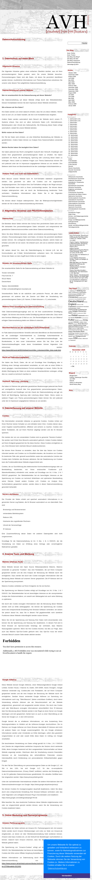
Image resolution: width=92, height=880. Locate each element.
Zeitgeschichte (72, 171)
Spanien (70, 336)
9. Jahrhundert (72, 133)
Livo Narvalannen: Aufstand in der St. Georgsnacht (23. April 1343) (78, 281)
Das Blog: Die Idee (72, 58)
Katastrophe (81, 315)
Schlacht (71, 334)
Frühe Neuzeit (72, 164)
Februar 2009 (72, 85)
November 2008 (73, 89)
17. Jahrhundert (73, 148)
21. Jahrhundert (73, 155)
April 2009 (71, 82)
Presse (82, 328)
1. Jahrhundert (72, 122)
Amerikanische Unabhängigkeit (79, 292)
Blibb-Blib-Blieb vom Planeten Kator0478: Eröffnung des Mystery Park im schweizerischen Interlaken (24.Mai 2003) (78, 265)
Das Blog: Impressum (73, 60)
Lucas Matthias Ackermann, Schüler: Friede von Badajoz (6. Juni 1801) (79, 259)
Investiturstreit (80, 313)
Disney (85, 301)
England (72, 304)
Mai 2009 (71, 80)
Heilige (70, 311)
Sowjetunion (86, 334)
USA (75, 338)
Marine (70, 324)
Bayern (83, 294)
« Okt (72, 366)
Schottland (76, 334)
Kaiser (75, 315)
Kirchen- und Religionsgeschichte (78, 216)
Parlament (74, 328)
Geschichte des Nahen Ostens (77, 194)
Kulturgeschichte (73, 221)
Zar (69, 340)
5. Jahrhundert (72, 128)
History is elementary (76, 382)
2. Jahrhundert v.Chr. (74, 119)
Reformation (80, 329)
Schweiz (81, 334)
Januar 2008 (72, 105)
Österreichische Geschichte (76, 201)
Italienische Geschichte (75, 196)
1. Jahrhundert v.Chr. (74, 120)
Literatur (76, 322)
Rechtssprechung (72, 329)
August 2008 (72, 93)
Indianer (75, 313)
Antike (70, 159)
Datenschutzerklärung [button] (57, 868)
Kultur (71, 320)
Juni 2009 (71, 78)
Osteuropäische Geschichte (76, 203)
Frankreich (72, 306)
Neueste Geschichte (74, 170)
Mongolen (75, 323)
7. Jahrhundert (72, 130)
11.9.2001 (73, 240)
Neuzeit (70, 166)
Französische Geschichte (75, 192)
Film (82, 304)
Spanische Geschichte (75, 207)
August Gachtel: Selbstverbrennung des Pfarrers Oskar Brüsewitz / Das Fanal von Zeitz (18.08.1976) (79, 250)
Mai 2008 (71, 98)
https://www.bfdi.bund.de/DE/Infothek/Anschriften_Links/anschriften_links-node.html (31, 350)
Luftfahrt (81, 322)
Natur (82, 326)
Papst (70, 328)
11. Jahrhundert (73, 137)
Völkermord (85, 338)
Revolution (76, 331)
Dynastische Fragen (74, 212)
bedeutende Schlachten (74, 295)
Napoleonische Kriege (79, 325)
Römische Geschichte (74, 205)
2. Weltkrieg (79, 291)
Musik (79, 323)
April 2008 (71, 100)
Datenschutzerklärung (73, 62)
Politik (78, 328)
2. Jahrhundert (72, 124)
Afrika (69, 292)
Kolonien (78, 318)
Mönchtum (85, 323)
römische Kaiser (83, 333)
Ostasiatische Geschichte (75, 199)
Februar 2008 (72, 104)
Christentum (73, 297)
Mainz (85, 322)
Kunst (76, 320)
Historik (72, 380)
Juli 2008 (71, 94)
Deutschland (76, 301)
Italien (69, 315)
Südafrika (70, 338)
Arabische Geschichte (74, 180)
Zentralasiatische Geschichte (76, 209)
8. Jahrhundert (72, 131)
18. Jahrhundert (73, 150)
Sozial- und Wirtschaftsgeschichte (78, 225)
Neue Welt (86, 326)
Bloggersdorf (73, 375)
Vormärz (80, 338)
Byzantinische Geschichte (76, 185)
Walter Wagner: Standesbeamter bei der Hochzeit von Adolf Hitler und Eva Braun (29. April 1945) (79, 276)
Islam (84, 313)
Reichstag (85, 329)
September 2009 (73, 74)
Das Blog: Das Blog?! (73, 57)
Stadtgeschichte (81, 336)
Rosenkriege (71, 333)
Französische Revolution (82, 306)
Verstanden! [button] (67, 876)
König (85, 320)
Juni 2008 (71, 96)
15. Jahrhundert (73, 144)
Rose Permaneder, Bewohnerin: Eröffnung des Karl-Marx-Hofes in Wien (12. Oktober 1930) (79, 237)
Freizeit (78, 308)
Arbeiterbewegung (72, 294)
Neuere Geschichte (74, 168)
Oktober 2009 (72, 73)
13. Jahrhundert (73, 140)
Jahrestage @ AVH (72, 64)
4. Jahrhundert (72, 126)
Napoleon (70, 325)
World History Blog (75, 384)
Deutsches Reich (81, 299)
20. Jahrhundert (73, 153)
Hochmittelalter (72, 162)
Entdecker (79, 304)
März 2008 (71, 102)
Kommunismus (85, 317)
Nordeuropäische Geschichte (77, 198)
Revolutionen (72, 223)
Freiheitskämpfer (72, 308)
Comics (81, 297)
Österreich (73, 340)
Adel (84, 291)
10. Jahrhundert (73, 135)
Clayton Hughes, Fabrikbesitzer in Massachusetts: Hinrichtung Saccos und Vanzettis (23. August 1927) (79, 244)
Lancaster (70, 322)
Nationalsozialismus (74, 326)
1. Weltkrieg (71, 291)
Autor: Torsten (71, 55)
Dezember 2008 (73, 87)
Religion (70, 331)
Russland (77, 333)
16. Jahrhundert (73, 146)
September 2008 (73, 91)
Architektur (79, 294)
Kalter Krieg (71, 214)
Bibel (83, 295)
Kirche (73, 317)
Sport (74, 336)
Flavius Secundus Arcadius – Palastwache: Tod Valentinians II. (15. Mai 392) (79, 271)
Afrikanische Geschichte (75, 177)
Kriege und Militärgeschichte (76, 220)
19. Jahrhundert (73, 151)
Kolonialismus (72, 218)
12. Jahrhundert (73, 139)
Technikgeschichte (73, 227)
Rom (82, 331)
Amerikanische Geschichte (76, 178)
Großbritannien (82, 309)
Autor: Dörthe (71, 53)
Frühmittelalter (72, 161)
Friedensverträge (73, 309)
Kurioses (81, 320)
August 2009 (72, 76)
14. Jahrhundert (73, 142)
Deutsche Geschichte (74, 187)
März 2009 (71, 84)
